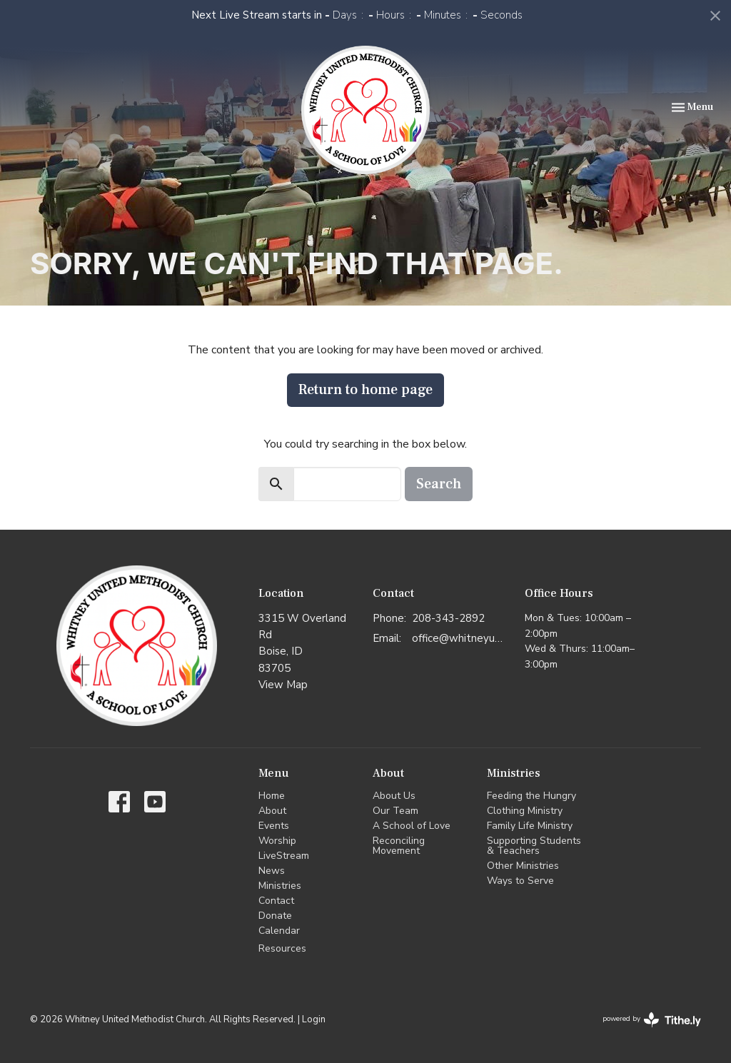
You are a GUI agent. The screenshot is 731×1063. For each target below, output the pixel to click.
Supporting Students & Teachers (534, 845)
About (272, 810)
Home (271, 795)
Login (314, 1019)
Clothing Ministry (525, 810)
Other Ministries (523, 865)
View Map (283, 684)
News (271, 870)
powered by (652, 1020)
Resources (282, 948)
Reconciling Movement (399, 845)
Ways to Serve (520, 880)
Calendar (279, 930)
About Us (394, 795)
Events (273, 825)
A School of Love (411, 825)
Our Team (395, 810)
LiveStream (283, 855)
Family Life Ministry (530, 825)
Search (438, 484)
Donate (275, 915)
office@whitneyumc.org (461, 638)
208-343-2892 (448, 618)
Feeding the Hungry (531, 795)
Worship (277, 840)
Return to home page (365, 390)
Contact (276, 900)
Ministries (279, 885)
